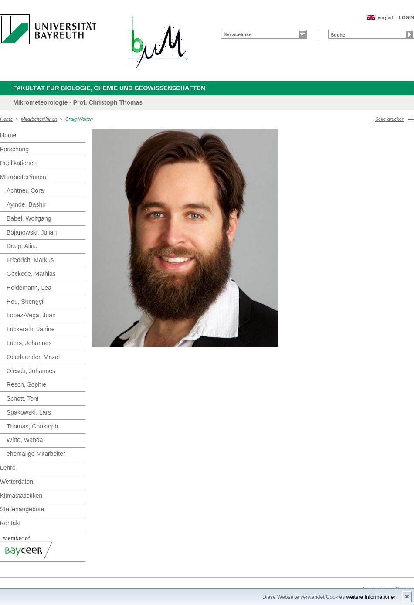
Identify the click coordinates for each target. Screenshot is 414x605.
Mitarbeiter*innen (39, 119)
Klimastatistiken (21, 495)
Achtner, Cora (25, 190)
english (386, 17)
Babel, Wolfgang (29, 218)
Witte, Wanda (25, 439)
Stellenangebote (22, 509)
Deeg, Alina (22, 245)
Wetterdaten (16, 481)
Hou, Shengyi (25, 301)
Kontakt (10, 523)
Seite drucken (389, 119)
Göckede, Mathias (31, 273)
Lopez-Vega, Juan (31, 315)
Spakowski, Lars (29, 412)
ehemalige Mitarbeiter (36, 453)
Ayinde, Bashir (26, 204)
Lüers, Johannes (29, 343)
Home (6, 119)
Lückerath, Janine (31, 329)
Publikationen (18, 163)
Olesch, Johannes (31, 370)
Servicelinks (237, 34)
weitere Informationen (371, 597)
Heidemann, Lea (29, 287)
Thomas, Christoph (32, 426)
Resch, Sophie (26, 384)
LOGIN (406, 17)
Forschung (14, 149)
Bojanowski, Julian (32, 232)
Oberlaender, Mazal (33, 356)
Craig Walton (79, 119)
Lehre (8, 467)
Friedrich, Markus (30, 259)
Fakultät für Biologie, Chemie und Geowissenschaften (109, 88)
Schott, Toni (22, 398)
